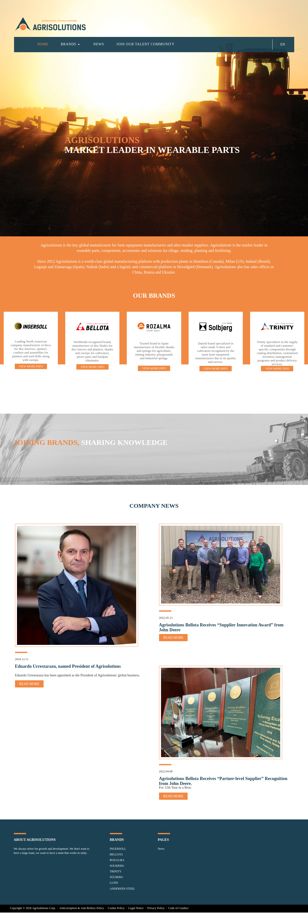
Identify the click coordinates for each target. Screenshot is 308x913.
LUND (114, 883)
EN (282, 44)
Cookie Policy (116, 908)
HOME (43, 44)
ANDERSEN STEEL (122, 889)
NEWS (98, 44)
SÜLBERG (116, 877)
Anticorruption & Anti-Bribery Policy (82, 908)
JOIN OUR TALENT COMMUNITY (145, 44)
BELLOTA (116, 855)
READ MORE (29, 684)
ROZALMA (117, 860)
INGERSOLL (118, 849)
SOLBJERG (117, 866)
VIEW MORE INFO (30, 366)
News (161, 849)
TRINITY (116, 872)
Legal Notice (136, 908)
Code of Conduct (178, 908)
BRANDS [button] (70, 44)
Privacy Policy (156, 908)
